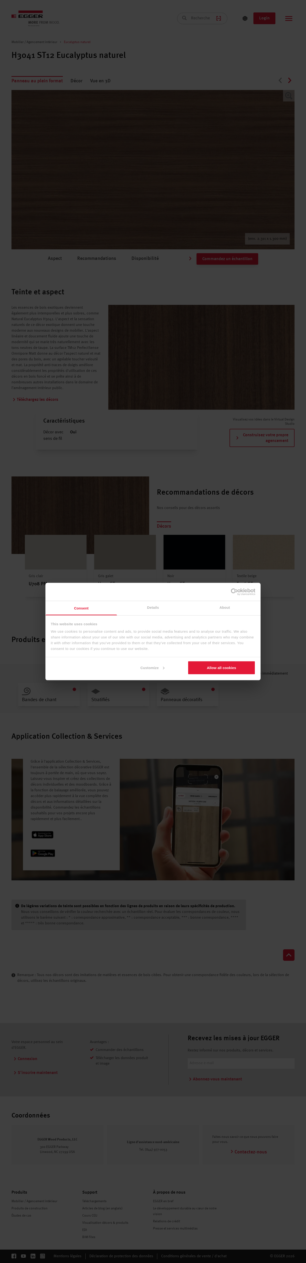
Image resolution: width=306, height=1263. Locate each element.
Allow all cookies (221, 667)
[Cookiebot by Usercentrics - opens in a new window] (234, 591)
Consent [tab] (81, 608)
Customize (152, 667)
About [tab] (224, 607)
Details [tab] (153, 607)
